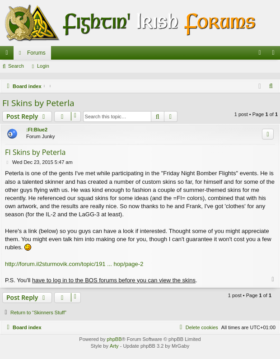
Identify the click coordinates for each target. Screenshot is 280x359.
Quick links (9, 55)
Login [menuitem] (275, 55)
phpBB (114, 339)
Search (16, 66)
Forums (36, 53)
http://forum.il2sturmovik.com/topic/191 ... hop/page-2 (74, 264)
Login (43, 66)
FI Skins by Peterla (38, 103)
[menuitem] (259, 53)
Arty (114, 346)
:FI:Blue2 (36, 129)
